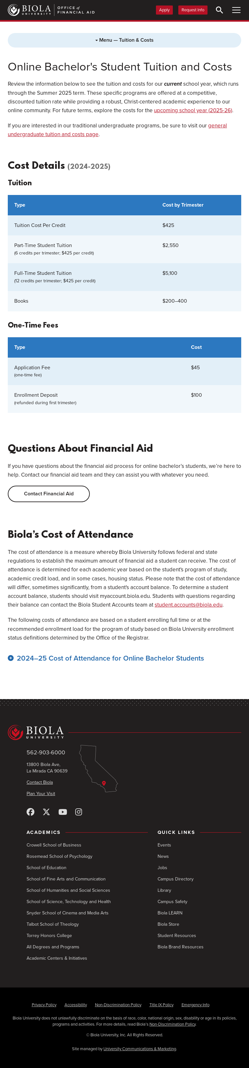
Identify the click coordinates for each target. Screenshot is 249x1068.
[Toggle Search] (219, 10)
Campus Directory (176, 879)
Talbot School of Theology (53, 924)
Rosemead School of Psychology (59, 856)
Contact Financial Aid (49, 494)
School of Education (46, 867)
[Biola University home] (124, 732)
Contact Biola (40, 782)
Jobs (162, 867)
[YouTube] (62, 812)
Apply (164, 10)
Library (164, 890)
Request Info (193, 10)
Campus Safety (172, 901)
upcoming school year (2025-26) (193, 110)
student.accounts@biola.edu (188, 604)
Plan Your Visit (41, 793)
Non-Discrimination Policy (118, 1005)
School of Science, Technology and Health (69, 901)
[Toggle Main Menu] (236, 10)
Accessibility (76, 1005)
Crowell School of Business (54, 845)
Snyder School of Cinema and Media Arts (68, 913)
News (163, 856)
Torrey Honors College (49, 935)
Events (164, 845)
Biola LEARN (170, 913)
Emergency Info (195, 1005)
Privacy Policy (44, 1005)
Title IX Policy (161, 1005)
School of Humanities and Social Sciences (68, 890)
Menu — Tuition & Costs (124, 40)
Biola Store (168, 924)
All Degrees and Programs (53, 947)
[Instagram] (78, 812)
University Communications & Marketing (139, 1049)
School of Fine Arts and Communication (66, 879)
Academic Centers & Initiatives (57, 958)
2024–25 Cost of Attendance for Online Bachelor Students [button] (110, 658)
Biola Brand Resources (181, 947)
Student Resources (177, 935)
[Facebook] (30, 812)
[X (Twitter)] (46, 812)
